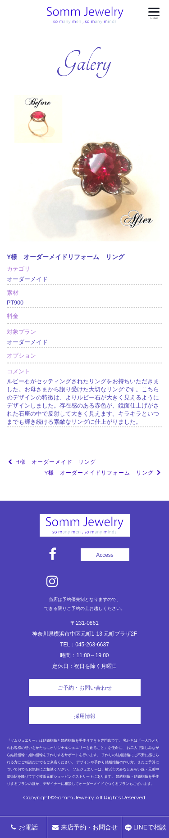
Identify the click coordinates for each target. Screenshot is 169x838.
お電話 (23, 827)
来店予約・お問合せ (84, 827)
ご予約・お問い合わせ (85, 688)
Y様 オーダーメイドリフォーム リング (103, 472)
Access (105, 555)
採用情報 (85, 716)
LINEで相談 (145, 827)
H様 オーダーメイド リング (51, 461)
